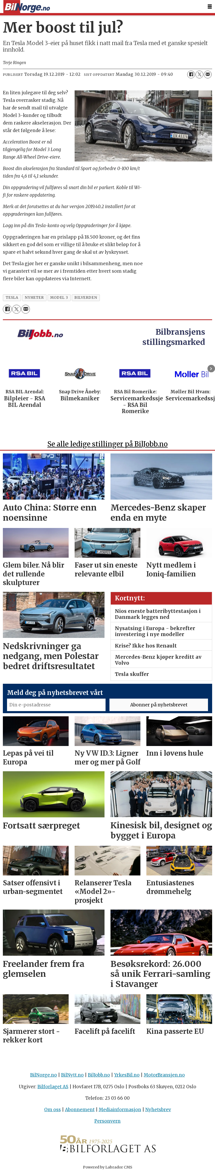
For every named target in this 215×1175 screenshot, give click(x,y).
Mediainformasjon (120, 1109)
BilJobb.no (99, 1075)
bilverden (85, 297)
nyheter (34, 297)
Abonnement (80, 1109)
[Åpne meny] (209, 6)
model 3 (59, 297)
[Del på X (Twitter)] (199, 74)
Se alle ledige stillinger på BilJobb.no (107, 444)
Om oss (52, 1109)
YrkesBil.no (127, 1075)
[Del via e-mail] (208, 74)
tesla (12, 297)
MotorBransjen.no (164, 1075)
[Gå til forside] (26, 6)
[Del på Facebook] (191, 74)
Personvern (107, 1121)
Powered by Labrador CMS (107, 1167)
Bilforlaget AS (52, 1087)
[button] (211, 368)
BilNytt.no (72, 1075)
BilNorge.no (43, 1075)
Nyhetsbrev (158, 1109)
